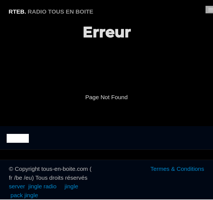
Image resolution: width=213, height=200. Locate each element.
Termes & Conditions (177, 169)
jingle (71, 186)
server (18, 186)
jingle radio (42, 186)
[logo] (50, 10)
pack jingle (24, 195)
